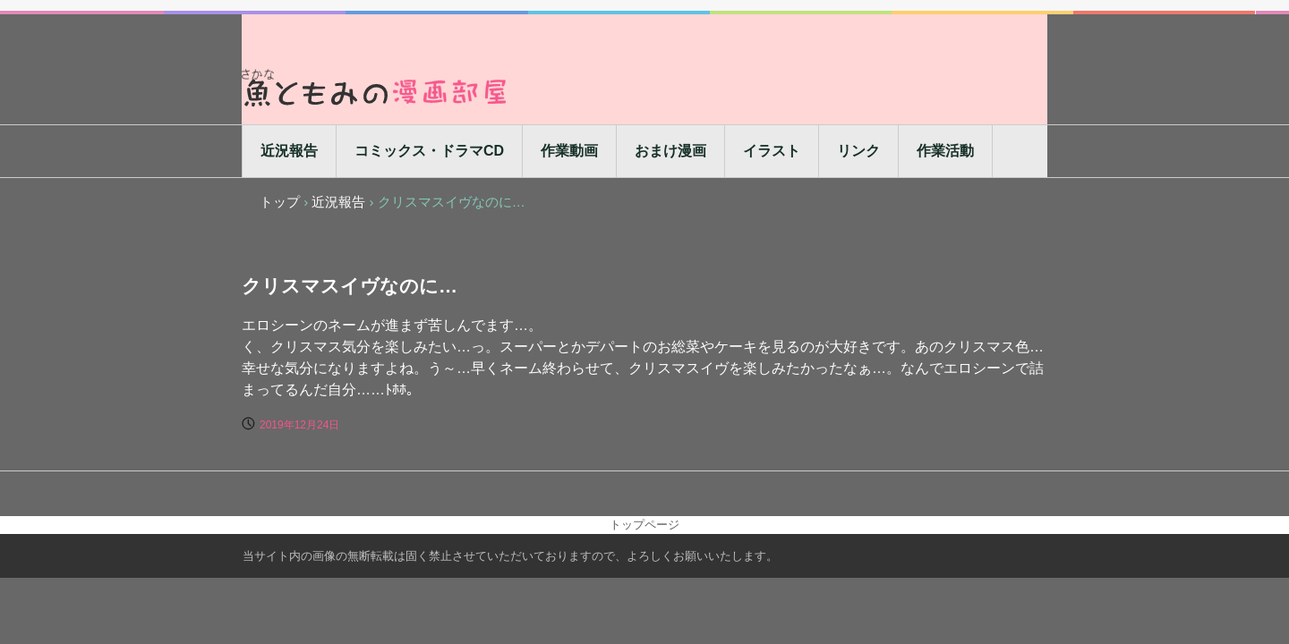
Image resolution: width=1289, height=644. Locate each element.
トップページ (644, 524)
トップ (280, 201)
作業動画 (569, 150)
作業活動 (945, 150)
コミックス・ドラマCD (429, 150)
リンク (858, 150)
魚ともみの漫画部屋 (376, 87)
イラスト (771, 150)
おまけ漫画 (670, 150)
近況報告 (289, 150)
